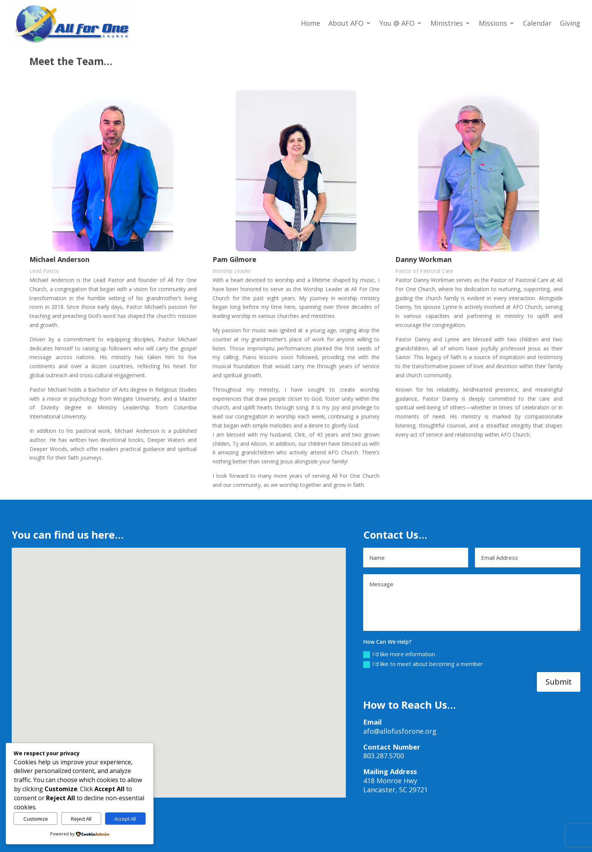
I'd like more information (399, 654)
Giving (570, 23)
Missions (493, 23)
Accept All (125, 818)
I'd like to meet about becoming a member (423, 664)
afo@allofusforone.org (399, 731)
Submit (559, 682)
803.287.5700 (383, 755)
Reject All (81, 818)
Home (310, 23)
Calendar (537, 23)
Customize (35, 818)
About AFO (346, 23)
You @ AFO (397, 23)
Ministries (446, 23)
